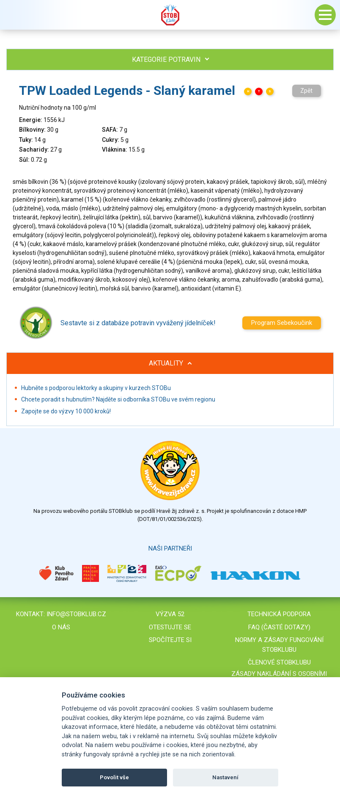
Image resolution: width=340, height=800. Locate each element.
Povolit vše (114, 777)
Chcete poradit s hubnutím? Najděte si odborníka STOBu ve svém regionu (118, 399)
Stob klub (170, 14)
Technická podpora (279, 614)
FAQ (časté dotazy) (279, 627)
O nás (61, 627)
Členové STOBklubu (279, 662)
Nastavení (225, 777)
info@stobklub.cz (76, 614)
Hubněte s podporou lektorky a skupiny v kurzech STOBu (96, 388)
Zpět (306, 90)
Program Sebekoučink (281, 323)
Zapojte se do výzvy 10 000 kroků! (66, 411)
